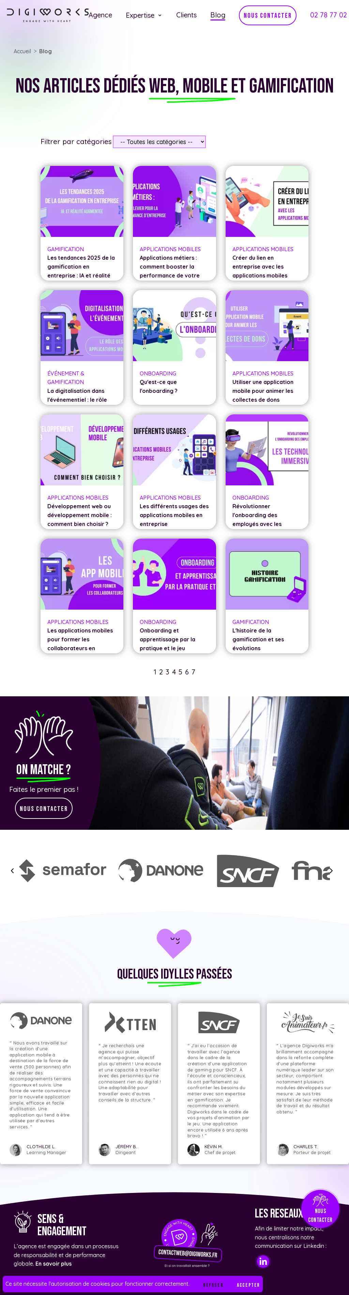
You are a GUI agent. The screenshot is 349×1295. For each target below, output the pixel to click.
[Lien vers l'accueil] (48, 15)
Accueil (22, 51)
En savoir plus (53, 1263)
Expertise (144, 15)
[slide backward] (12, 870)
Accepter (248, 1285)
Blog (45, 51)
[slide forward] (331, 870)
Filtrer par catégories (76, 141)
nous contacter (268, 16)
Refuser (213, 1285)
